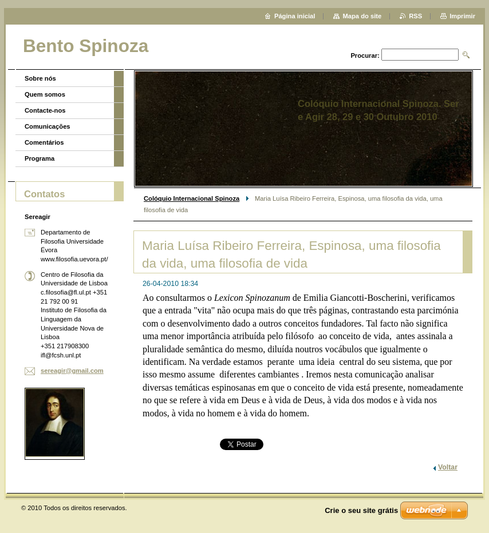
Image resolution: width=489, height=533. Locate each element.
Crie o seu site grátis (361, 510)
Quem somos (45, 94)
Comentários (44, 142)
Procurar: (364, 55)
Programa (39, 158)
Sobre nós (40, 78)
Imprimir (462, 16)
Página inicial (295, 16)
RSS (415, 16)
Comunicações (47, 126)
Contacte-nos (45, 110)
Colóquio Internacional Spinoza (191, 198)
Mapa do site (361, 16)
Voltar (448, 467)
